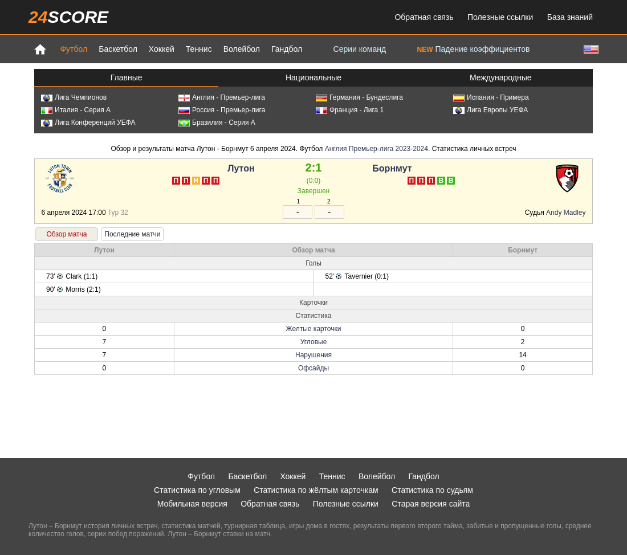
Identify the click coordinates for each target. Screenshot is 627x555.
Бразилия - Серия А (216, 122)
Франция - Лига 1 (350, 110)
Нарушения (313, 355)
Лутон (240, 168)
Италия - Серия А (76, 110)
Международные (501, 77)
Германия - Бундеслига (359, 97)
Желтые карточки (313, 329)
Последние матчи (132, 234)
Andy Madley (565, 213)
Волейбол (241, 49)
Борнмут (392, 168)
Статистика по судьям (432, 490)
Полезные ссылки (500, 17)
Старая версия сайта (431, 503)
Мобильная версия (192, 503)
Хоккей (161, 49)
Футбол (73, 49)
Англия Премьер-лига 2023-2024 (376, 149)
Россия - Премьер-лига (221, 110)
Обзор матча (66, 234)
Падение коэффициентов (473, 49)
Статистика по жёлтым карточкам (316, 490)
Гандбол (286, 49)
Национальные (313, 77)
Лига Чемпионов (74, 97)
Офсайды (313, 368)
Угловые (313, 342)
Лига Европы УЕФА (490, 110)
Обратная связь (423, 17)
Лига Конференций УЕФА (88, 122)
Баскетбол (118, 49)
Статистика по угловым (197, 490)
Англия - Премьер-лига (221, 97)
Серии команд (359, 49)
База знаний (570, 17)
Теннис (199, 49)
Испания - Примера (491, 97)
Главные (126, 77)
